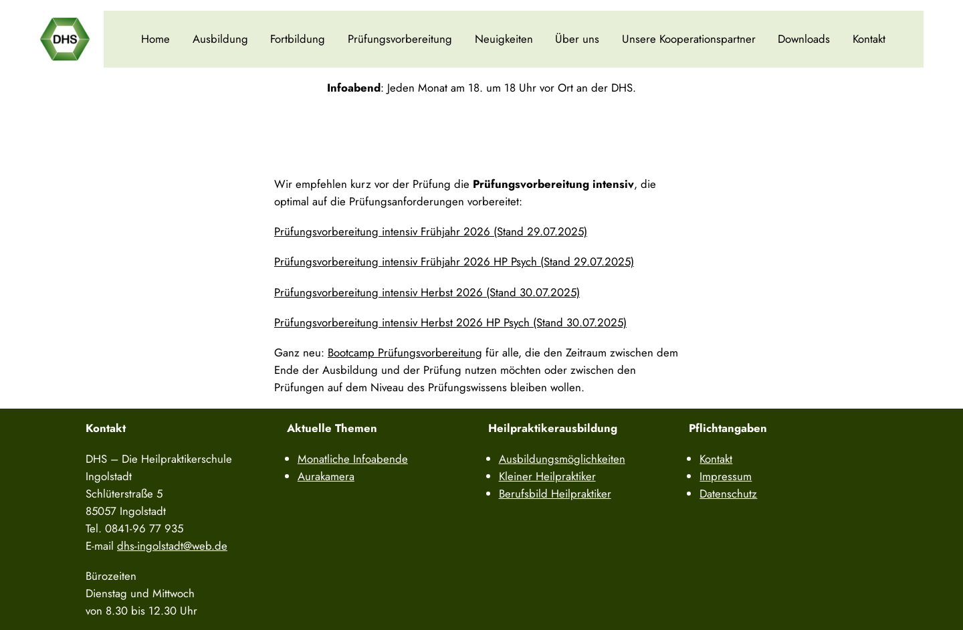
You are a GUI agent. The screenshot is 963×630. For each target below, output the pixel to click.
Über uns (577, 39)
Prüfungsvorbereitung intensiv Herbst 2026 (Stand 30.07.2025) (427, 292)
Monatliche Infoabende (353, 459)
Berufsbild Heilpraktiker (555, 494)
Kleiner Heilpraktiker (547, 476)
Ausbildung (220, 39)
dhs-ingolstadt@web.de (172, 546)
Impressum (726, 476)
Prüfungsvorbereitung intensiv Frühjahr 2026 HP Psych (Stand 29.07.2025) (454, 261)
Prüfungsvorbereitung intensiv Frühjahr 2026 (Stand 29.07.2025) (430, 231)
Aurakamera (326, 476)
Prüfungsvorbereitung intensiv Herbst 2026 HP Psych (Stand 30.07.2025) (450, 322)
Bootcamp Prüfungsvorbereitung (405, 352)
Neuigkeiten (504, 39)
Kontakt (869, 39)
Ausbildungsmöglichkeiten (562, 459)
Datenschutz (728, 494)
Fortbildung (297, 39)
